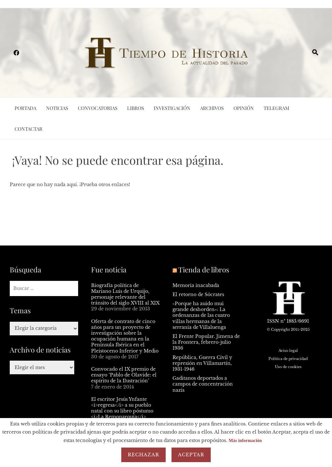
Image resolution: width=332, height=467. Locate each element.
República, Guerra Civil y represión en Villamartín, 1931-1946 (202, 363)
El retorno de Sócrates (198, 294)
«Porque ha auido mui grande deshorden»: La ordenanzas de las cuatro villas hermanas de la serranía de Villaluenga (201, 315)
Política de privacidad (288, 358)
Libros (135, 108)
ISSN (273, 321)
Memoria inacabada (195, 285)
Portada (25, 108)
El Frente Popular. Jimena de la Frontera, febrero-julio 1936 (206, 342)
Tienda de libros (203, 269)
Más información (245, 440)
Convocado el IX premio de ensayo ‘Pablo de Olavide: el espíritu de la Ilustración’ (124, 375)
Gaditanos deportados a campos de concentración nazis (202, 384)
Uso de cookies (288, 367)
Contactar (28, 129)
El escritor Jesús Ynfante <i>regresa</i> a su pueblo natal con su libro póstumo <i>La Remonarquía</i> (122, 408)
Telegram (276, 108)
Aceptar (191, 455)
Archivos (212, 108)
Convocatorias (97, 108)
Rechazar (143, 455)
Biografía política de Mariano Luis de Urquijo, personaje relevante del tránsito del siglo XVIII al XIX (125, 294)
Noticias (57, 108)
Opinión (243, 108)
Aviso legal (288, 350)
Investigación (172, 108)
